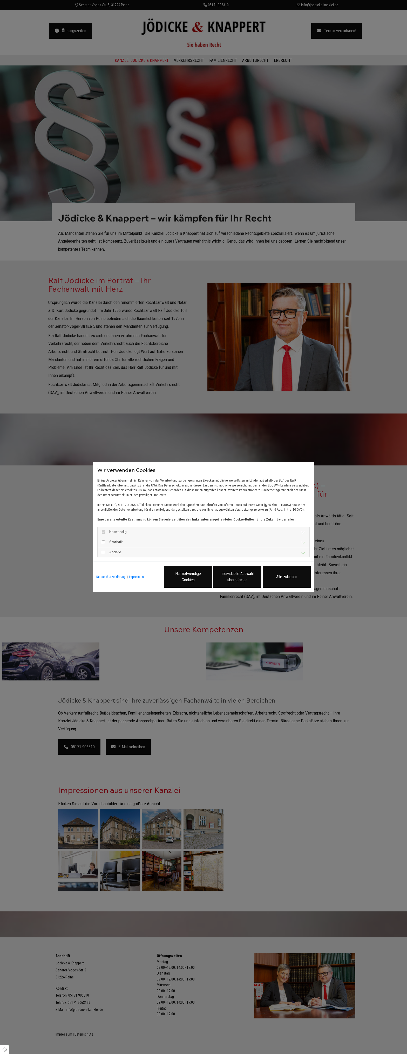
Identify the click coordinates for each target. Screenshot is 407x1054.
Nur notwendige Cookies (188, 576)
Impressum (136, 577)
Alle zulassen (286, 576)
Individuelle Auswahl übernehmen (237, 576)
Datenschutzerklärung (111, 577)
